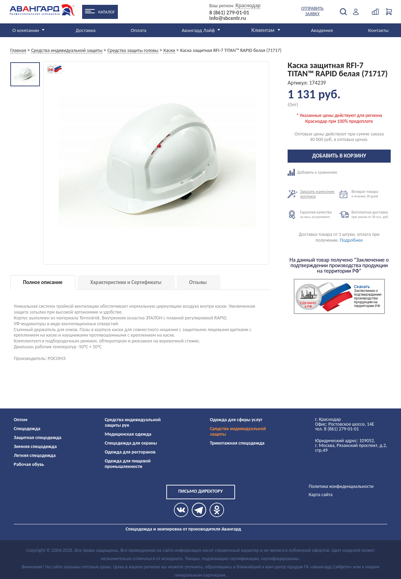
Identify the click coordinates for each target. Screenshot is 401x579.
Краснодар (247, 5)
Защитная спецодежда (38, 437)
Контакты (378, 30)
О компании (25, 30)
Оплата (139, 30)
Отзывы (198, 282)
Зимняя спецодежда (35, 446)
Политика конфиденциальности (341, 486)
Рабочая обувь (29, 464)
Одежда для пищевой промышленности (128, 463)
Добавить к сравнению (313, 172)
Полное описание (43, 282)
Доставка (86, 30)
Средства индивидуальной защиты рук (133, 422)
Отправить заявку (312, 11)
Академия (322, 30)
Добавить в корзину (339, 155)
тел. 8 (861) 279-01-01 (337, 429)
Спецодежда (27, 428)
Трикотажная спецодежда (237, 443)
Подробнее (351, 240)
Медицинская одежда (128, 434)
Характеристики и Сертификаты (125, 282)
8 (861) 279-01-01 (229, 12)
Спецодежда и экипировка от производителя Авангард (183, 529)
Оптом (20, 420)
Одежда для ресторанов (130, 452)
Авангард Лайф (198, 30)
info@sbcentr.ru (227, 18)
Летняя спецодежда (35, 455)
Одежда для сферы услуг (236, 420)
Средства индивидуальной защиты (238, 431)
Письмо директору (200, 491)
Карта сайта (321, 495)
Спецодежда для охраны (131, 443)
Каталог (106, 11)
